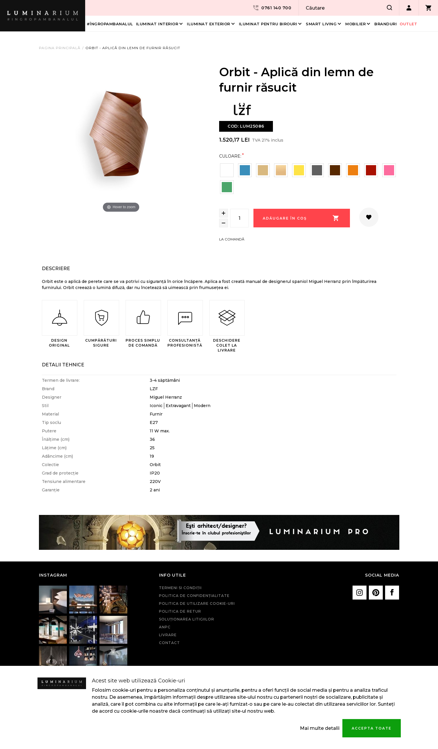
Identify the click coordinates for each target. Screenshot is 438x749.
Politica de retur (180, 611)
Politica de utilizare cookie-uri (197, 603)
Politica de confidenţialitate (194, 595)
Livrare (168, 635)
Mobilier (355, 24)
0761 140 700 (271, 7)
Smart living (321, 24)
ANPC (165, 627)
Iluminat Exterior (208, 24)
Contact (169, 643)
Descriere (56, 268)
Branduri (385, 24)
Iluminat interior (157, 24)
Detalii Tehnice (63, 365)
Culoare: (230, 156)
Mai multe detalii (319, 728)
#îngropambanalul (110, 24)
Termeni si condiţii (180, 588)
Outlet (408, 24)
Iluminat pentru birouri (268, 24)
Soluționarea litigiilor (186, 619)
